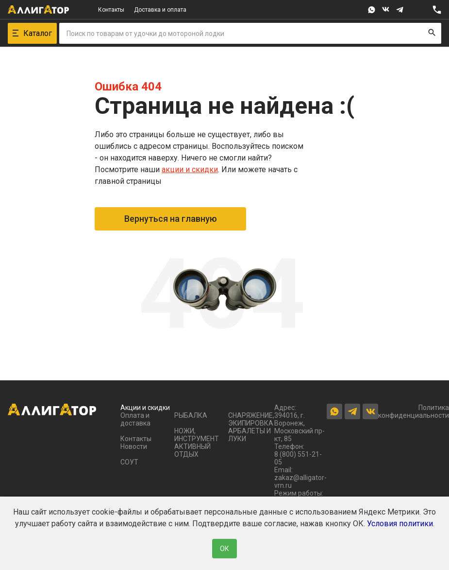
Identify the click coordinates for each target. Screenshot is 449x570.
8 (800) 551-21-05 (298, 458)
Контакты (111, 9)
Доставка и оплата (160, 9)
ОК (224, 548)
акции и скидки (190, 169)
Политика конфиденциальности (413, 411)
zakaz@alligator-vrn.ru (300, 481)
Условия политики (400, 523)
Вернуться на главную (170, 219)
